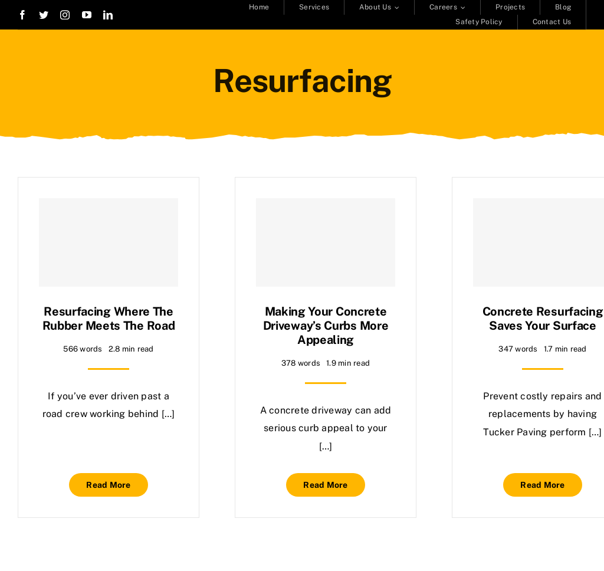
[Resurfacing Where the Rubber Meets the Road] (108, 242)
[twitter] (43, 14)
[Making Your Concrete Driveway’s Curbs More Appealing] (325, 242)
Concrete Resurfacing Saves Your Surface (542, 318)
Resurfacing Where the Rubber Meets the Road (108, 318)
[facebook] (22, 14)
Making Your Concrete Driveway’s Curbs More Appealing (326, 325)
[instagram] (65, 14)
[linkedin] (108, 14)
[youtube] (86, 14)
